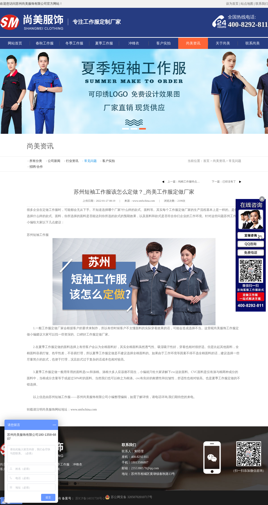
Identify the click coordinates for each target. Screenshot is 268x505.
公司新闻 (54, 161)
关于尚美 (223, 43)
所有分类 (35, 161)
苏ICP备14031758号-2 (89, 498)
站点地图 (247, 3)
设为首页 (232, 3)
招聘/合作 (36, 166)
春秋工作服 (45, 43)
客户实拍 (163, 43)
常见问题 (235, 161)
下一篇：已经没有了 (224, 181)
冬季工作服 (74, 43)
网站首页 (15, 43)
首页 (206, 161)
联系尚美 (252, 43)
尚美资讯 (193, 43)
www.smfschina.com (84, 409)
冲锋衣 (133, 43)
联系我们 (261, 3)
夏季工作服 (104, 43)
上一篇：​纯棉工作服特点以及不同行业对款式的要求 (198, 181)
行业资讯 (72, 161)
